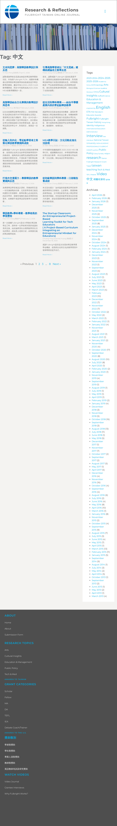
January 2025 (99, 227)
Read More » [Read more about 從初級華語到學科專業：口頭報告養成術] (47, 206)
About (8, 629)
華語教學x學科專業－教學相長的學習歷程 (20, 215)
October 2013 (99, 577)
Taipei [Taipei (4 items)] (89, 166)
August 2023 (98, 274)
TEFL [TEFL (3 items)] (88, 175)
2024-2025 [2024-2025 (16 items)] (104, 78)
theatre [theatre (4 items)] (93, 175)
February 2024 (99, 249)
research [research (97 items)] (94, 158)
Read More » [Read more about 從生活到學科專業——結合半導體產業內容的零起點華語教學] (47, 130)
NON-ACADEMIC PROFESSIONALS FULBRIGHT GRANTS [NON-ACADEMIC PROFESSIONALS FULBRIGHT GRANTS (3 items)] (98, 147)
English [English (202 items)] (103, 107)
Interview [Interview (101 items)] (95, 136)
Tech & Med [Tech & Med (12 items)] (104, 170)
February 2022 (99, 321)
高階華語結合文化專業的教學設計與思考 (20, 104)
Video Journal (12, 782)
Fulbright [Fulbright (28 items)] (93, 118)
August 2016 (98, 495)
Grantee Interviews (14, 788)
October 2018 (99, 419)
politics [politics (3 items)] (95, 150)
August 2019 (98, 388)
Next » (57, 264)
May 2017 (96, 467)
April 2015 (97, 546)
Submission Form (14, 635)
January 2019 (98, 404)
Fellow (8, 697)
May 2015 (96, 542)
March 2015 (97, 549)
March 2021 (97, 337)
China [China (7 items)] (96, 92)
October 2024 (99, 242)
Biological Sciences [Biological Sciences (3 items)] (93, 88)
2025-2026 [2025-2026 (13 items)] (92, 81)
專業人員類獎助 (12, 757)
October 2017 (99, 454)
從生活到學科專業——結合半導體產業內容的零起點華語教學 (60, 104)
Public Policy (11, 668)
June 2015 (97, 539)
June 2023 (97, 280)
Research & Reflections (52, 10)
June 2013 (97, 587)
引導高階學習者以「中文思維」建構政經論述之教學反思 (60, 69)
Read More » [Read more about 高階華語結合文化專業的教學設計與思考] (7, 133)
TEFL (7, 716)
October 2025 (99, 217)
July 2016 (96, 498)
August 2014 (98, 565)
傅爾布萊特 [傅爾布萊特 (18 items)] (99, 179)
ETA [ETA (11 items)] (88, 112)
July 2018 (96, 432)
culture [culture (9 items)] (101, 96)
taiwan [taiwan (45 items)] (96, 166)
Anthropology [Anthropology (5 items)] (97, 85)
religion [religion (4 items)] (107, 154)
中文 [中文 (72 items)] (90, 179)
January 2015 (98, 555)
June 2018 (97, 435)
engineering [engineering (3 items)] (91, 108)
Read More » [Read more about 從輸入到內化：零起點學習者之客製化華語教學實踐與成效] (7, 171)
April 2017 (97, 470)
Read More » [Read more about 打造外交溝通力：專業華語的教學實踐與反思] (7, 206)
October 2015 (99, 524)
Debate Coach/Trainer (16, 728)
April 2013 (97, 593)
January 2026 (99, 201)
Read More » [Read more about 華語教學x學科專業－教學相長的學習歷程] (7, 238)
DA (6, 709)
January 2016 (98, 514)
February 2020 (99, 369)
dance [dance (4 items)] (107, 96)
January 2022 (99, 325)
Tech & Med (11, 674)
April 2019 (97, 397)
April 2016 (97, 508)
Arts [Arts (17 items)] (106, 85)
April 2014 (97, 574)
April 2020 (97, 366)
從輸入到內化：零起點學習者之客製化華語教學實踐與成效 (20, 142)
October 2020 (99, 350)
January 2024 (99, 252)
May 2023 (97, 284)
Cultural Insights (13, 656)
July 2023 (96, 277)
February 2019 (99, 400)
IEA (6, 722)
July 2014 (96, 568)
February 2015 (99, 552)
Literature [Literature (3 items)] (90, 140)
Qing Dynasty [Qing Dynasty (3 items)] (99, 154)
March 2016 (98, 511)
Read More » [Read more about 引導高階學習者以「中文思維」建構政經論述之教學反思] (47, 95)
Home (8, 623)
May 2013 (96, 590)
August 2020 (98, 359)
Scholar (8, 691)
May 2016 (96, 505)
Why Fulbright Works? (16, 794)
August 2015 (98, 533)
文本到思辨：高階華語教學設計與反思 (20, 69)
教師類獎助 (10, 763)
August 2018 (98, 429)
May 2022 (97, 315)
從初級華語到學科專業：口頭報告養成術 (60, 180)
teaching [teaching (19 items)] (92, 169)
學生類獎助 (10, 751)
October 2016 (99, 486)
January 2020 (99, 372)
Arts (7, 650)
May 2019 (96, 394)
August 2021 (98, 334)
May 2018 (96, 438)
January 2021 (98, 340)
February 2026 (99, 198)
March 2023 (98, 290)
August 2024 (98, 246)
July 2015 (96, 536)
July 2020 (97, 362)
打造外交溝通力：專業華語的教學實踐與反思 (20, 180)
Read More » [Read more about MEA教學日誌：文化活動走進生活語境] (47, 163)
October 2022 (99, 312)
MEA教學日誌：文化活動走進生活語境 (60, 142)
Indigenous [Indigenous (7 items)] (99, 126)
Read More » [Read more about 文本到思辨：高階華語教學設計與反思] (7, 95)
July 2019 (96, 391)
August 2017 (98, 464)
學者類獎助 (10, 745)
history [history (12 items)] (97, 122)
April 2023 (97, 287)
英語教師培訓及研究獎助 (16, 769)
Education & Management (18, 662)
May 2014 (96, 571)
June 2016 (97, 501)
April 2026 (97, 195)
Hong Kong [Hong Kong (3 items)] (106, 123)
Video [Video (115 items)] (102, 174)
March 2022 (98, 318)
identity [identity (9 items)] (90, 125)
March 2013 (97, 596)
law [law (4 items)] (104, 137)
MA (6, 703)
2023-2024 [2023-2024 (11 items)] (92, 78)
